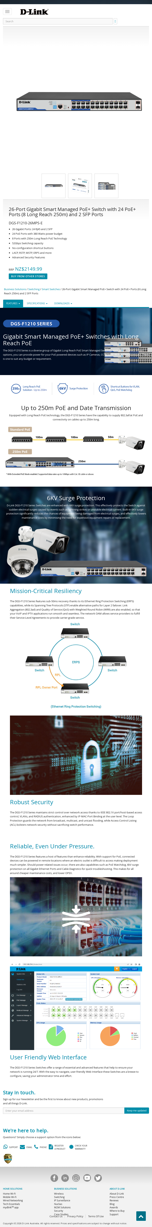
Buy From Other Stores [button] (28, 276)
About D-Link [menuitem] (117, 1193)
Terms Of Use (96, 1216)
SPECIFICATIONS (37, 303)
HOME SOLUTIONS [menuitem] (12, 1189)
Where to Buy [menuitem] (117, 1210)
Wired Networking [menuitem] (13, 1200)
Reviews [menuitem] (114, 1200)
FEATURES (13, 303)
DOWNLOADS (63, 303)
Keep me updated (136, 1110)
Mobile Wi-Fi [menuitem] (10, 1197)
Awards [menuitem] (114, 1207)
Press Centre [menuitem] (117, 1197)
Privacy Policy (75, 1216)
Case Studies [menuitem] (61, 1214)
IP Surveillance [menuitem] (62, 1200)
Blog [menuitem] (112, 1204)
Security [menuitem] (58, 1210)
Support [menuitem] (114, 1214)
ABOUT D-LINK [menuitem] (117, 1189)
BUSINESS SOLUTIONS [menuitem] (65, 1189)
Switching (34, 289)
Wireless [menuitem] (59, 1193)
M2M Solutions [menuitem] (62, 1207)
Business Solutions (15, 289)
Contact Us (56, 1216)
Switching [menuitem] (59, 1197)
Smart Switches (51, 289)
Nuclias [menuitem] (58, 1204)
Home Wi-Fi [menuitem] (9, 1193)
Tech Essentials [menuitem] (11, 1204)
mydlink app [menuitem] (11, 1207)
